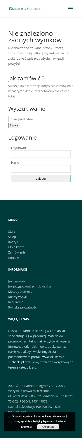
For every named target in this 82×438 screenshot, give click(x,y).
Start (11, 231)
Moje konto (16, 247)
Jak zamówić (17, 281)
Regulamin (15, 302)
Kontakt (13, 257)
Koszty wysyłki (18, 297)
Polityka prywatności (23, 307)
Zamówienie (17, 252)
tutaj (11, 96)
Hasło (15, 162)
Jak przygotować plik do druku (29, 286)
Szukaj (14, 125)
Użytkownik (19, 148)
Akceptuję (48, 426)
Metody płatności (20, 291)
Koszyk (13, 242)
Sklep (12, 237)
